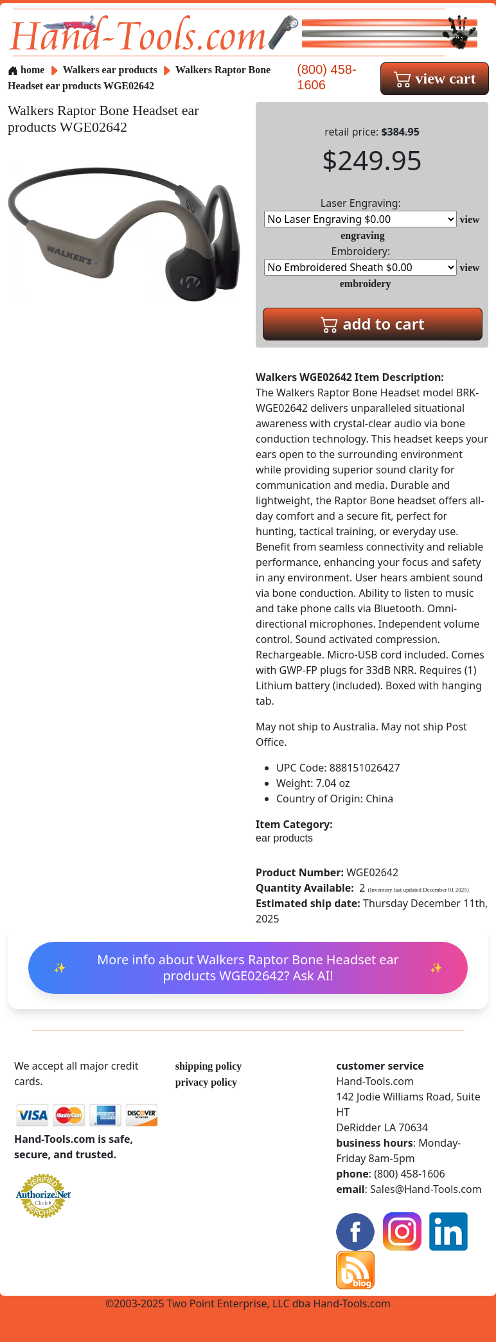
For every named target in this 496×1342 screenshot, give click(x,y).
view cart (435, 78)
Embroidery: (360, 260)
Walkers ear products (110, 69)
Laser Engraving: (360, 211)
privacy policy (206, 1082)
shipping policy (208, 1066)
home (26, 69)
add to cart (373, 323)
